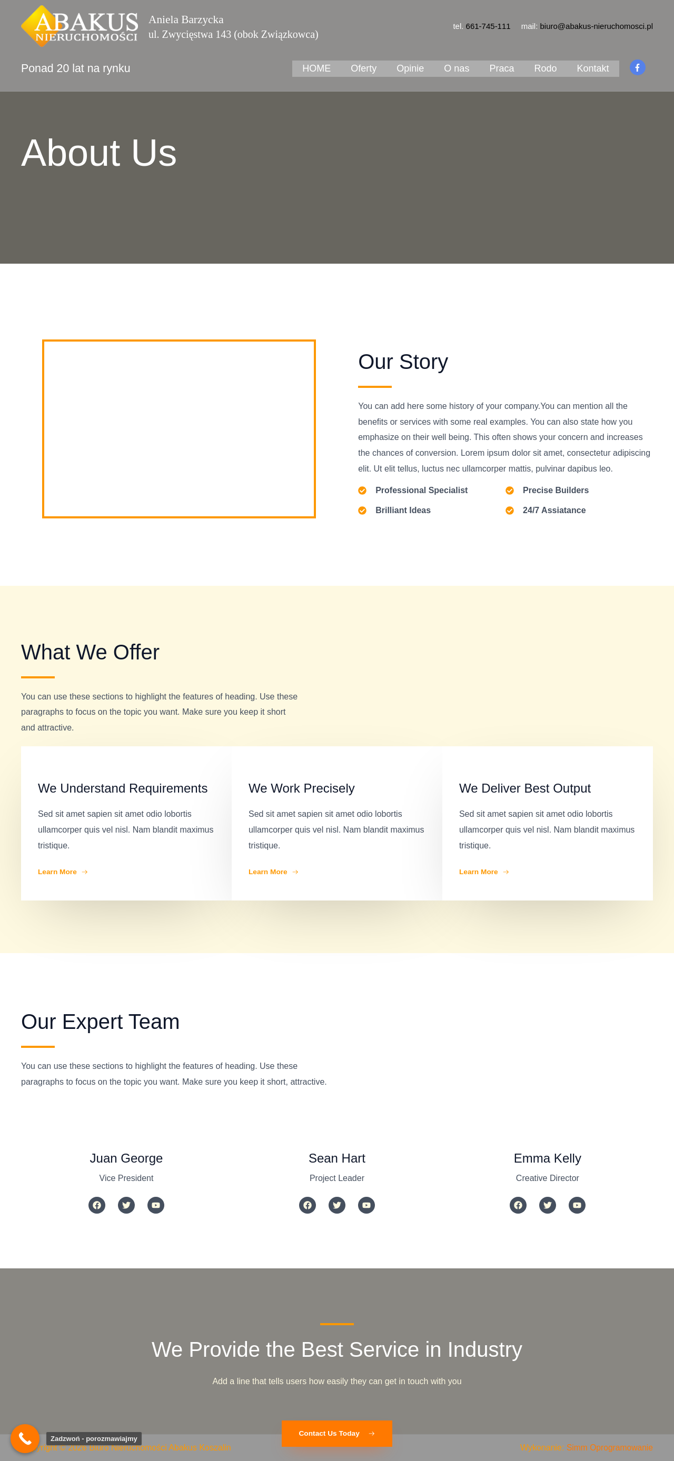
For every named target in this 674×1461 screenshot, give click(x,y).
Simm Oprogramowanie (608, 1447)
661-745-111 (488, 26)
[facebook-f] (639, 64)
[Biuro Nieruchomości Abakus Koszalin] (79, 25)
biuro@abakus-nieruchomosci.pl (596, 26)
